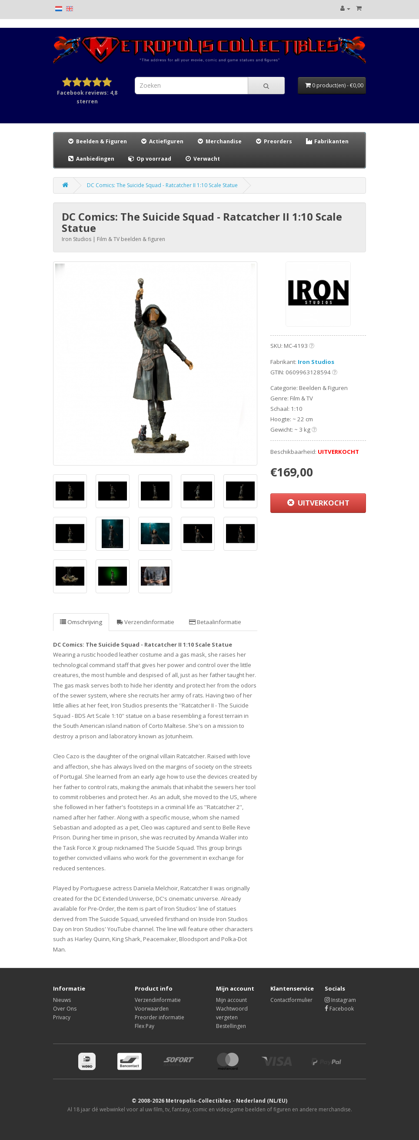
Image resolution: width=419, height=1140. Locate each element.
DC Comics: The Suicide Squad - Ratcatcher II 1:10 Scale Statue (162, 185)
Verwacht (202, 158)
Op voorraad (149, 158)
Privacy (61, 1017)
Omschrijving (81, 622)
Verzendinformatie (145, 622)
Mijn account (231, 1000)
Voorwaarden (152, 1008)
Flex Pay (144, 1026)
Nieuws (62, 1000)
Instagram (340, 1000)
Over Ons (64, 1008)
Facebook (339, 1008)
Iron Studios (316, 362)
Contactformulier (291, 1000)
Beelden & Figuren (97, 141)
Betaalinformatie (215, 622)
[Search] (266, 85)
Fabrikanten (327, 141)
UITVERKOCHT (318, 503)
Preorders (273, 141)
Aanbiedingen (91, 158)
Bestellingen (231, 1026)
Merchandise (219, 141)
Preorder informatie (159, 1017)
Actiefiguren (161, 141)
